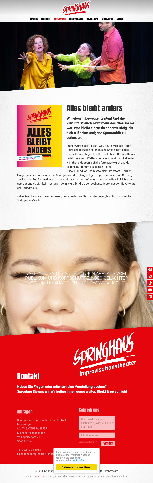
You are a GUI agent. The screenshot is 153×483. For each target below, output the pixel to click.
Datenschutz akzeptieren (76, 467)
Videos (120, 18)
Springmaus (107, 18)
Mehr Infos (79, 460)
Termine (34, 18)
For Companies (76, 18)
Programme (60, 18)
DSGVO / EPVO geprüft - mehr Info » (107, 476)
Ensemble (45, 18)
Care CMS (78, 476)
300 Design (50, 476)
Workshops (92, 18)
